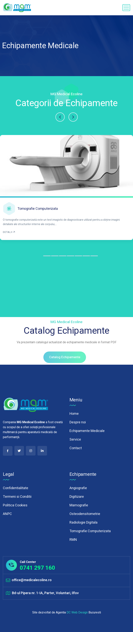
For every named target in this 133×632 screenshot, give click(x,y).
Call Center (28, 562)
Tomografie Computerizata (37, 209)
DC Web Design (77, 612)
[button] (60, 117)
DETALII (9, 232)
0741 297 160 (37, 567)
